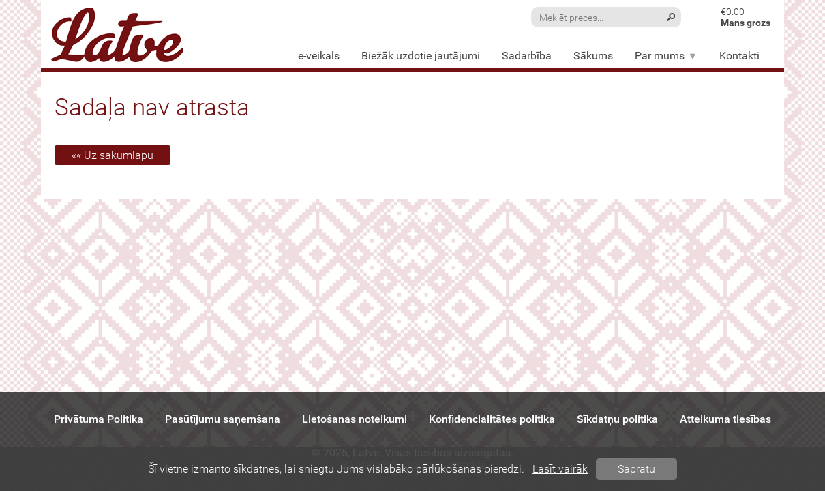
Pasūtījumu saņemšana (222, 419)
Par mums (666, 55)
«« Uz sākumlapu (112, 155)
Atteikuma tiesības (725, 419)
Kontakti (739, 55)
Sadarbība (527, 55)
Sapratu (636, 468)
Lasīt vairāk (560, 468)
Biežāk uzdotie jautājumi (420, 55)
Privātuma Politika (98, 419)
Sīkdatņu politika (617, 419)
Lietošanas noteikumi (354, 419)
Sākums (593, 55)
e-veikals (319, 55)
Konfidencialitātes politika (492, 419)
